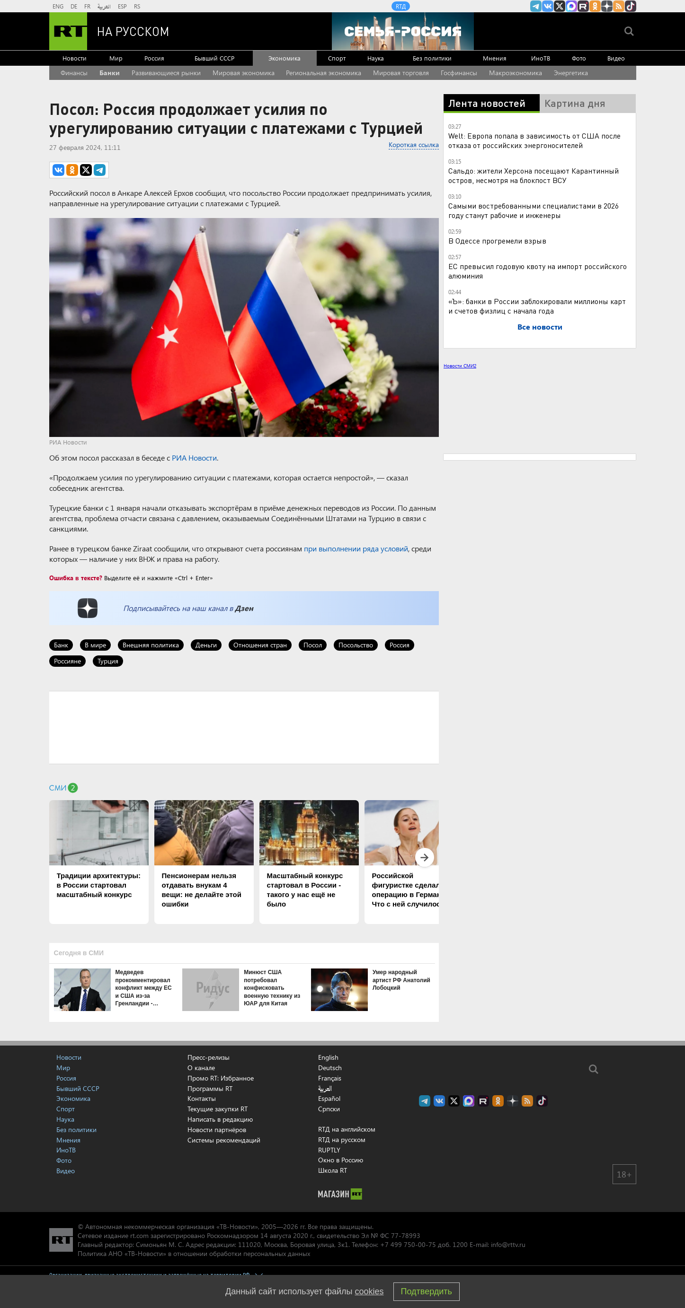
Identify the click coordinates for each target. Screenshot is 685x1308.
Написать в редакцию (220, 1119)
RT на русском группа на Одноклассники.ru (595, 6)
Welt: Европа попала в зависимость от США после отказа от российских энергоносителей (534, 140)
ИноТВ (540, 58)
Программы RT (209, 1088)
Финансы (74, 72)
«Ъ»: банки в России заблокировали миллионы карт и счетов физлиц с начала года (537, 305)
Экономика (284, 58)
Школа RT (332, 1170)
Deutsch (330, 1067)
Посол (312, 644)
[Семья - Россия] (403, 31)
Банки (109, 72)
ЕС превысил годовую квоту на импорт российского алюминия (537, 270)
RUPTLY (329, 1149)
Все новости (539, 326)
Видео (616, 58)
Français (329, 1078)
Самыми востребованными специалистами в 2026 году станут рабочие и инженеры (533, 210)
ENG (58, 6)
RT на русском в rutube (583, 6)
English (328, 1057)
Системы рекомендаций (223, 1139)
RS (137, 6)
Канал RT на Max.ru (571, 6)
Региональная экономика (323, 72)
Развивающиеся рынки (166, 72)
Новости (74, 58)
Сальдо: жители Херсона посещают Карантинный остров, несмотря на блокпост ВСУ (533, 175)
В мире (95, 644)
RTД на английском (346, 1129)
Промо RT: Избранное (220, 1077)
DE (74, 6)
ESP (122, 6)
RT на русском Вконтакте (547, 6)
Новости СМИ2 (460, 365)
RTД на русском (341, 1139)
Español (329, 1098)
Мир (116, 58)
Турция (108, 660)
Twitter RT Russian (559, 6)
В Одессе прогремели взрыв (497, 240)
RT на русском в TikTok (630, 6)
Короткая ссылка (414, 144)
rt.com (139, 1235)
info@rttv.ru (508, 1244)
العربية (104, 6)
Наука (375, 58)
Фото (579, 58)
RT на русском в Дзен (607, 6)
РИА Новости (194, 457)
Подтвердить (426, 1291)
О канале (201, 1067)
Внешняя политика (151, 644)
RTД (401, 6)
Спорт (337, 58)
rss (618, 6)
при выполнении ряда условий (356, 548)
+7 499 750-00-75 (408, 1244)
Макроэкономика (515, 72)
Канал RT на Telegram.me (536, 6)
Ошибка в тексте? (75, 578)
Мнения (495, 58)
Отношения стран (260, 644)
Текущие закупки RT (217, 1108)
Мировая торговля (401, 72)
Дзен (244, 608)
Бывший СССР (214, 58)
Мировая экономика (244, 72)
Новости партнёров (216, 1129)
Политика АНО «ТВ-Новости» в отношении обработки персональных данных (194, 1253)
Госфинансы (459, 72)
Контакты (201, 1098)
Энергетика (571, 72)
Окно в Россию (340, 1159)
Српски (329, 1109)
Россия (154, 58)
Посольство (355, 644)
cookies (369, 1291)
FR (87, 6)
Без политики (432, 58)
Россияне (67, 660)
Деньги (206, 644)
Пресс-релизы (208, 1057)
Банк (61, 644)
